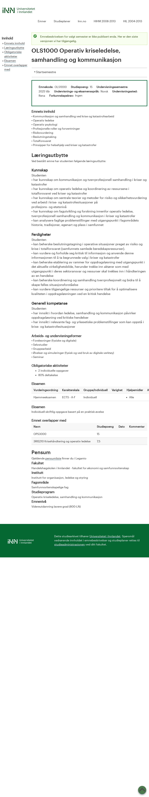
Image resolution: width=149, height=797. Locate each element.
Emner (42, 21)
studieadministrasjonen (69, 544)
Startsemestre (46, 72)
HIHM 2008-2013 (105, 21)
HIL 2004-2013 (132, 21)
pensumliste (53, 458)
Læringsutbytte (14, 47)
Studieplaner (62, 21)
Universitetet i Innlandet (104, 536)
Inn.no (82, 21)
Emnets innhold (14, 43)
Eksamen (10, 60)
